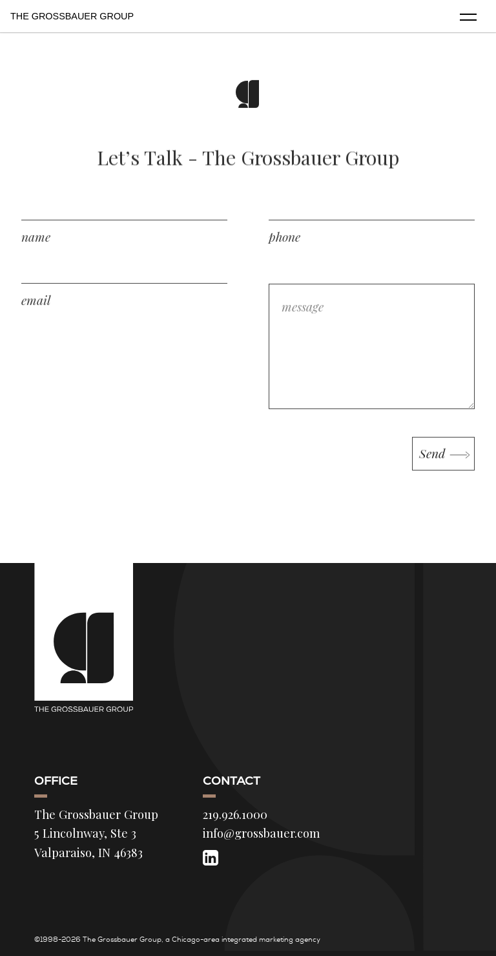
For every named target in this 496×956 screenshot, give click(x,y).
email (35, 309)
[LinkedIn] (210, 857)
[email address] (124, 283)
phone (284, 246)
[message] (372, 356)
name (35, 246)
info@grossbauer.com (261, 833)
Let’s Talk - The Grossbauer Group (248, 163)
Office (56, 781)
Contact (231, 781)
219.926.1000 (235, 814)
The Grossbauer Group (72, 16)
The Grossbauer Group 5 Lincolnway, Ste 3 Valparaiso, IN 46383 (96, 833)
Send (433, 463)
